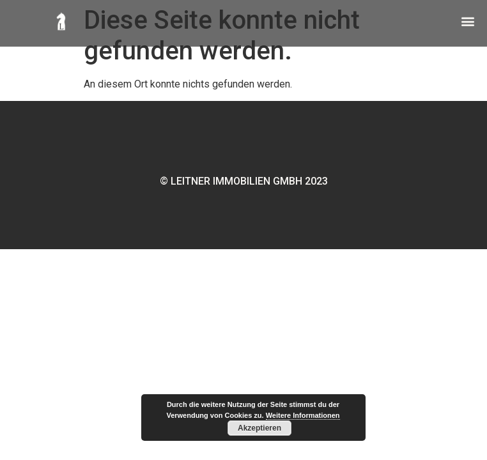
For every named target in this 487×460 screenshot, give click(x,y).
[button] (467, 19)
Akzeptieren (259, 428)
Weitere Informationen (303, 415)
